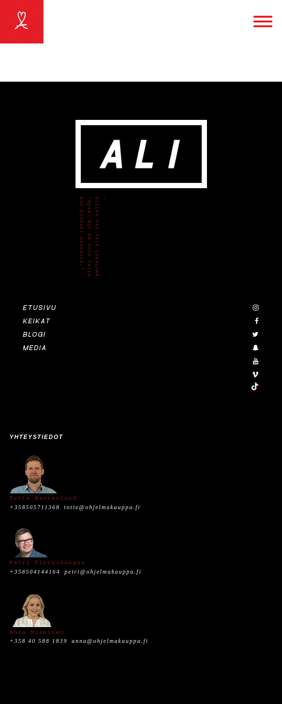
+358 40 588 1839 (38, 641)
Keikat (37, 321)
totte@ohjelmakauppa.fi (102, 507)
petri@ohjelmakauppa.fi (103, 571)
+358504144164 (35, 571)
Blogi (34, 335)
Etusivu (39, 308)
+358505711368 (35, 507)
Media (35, 348)
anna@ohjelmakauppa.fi (110, 641)
